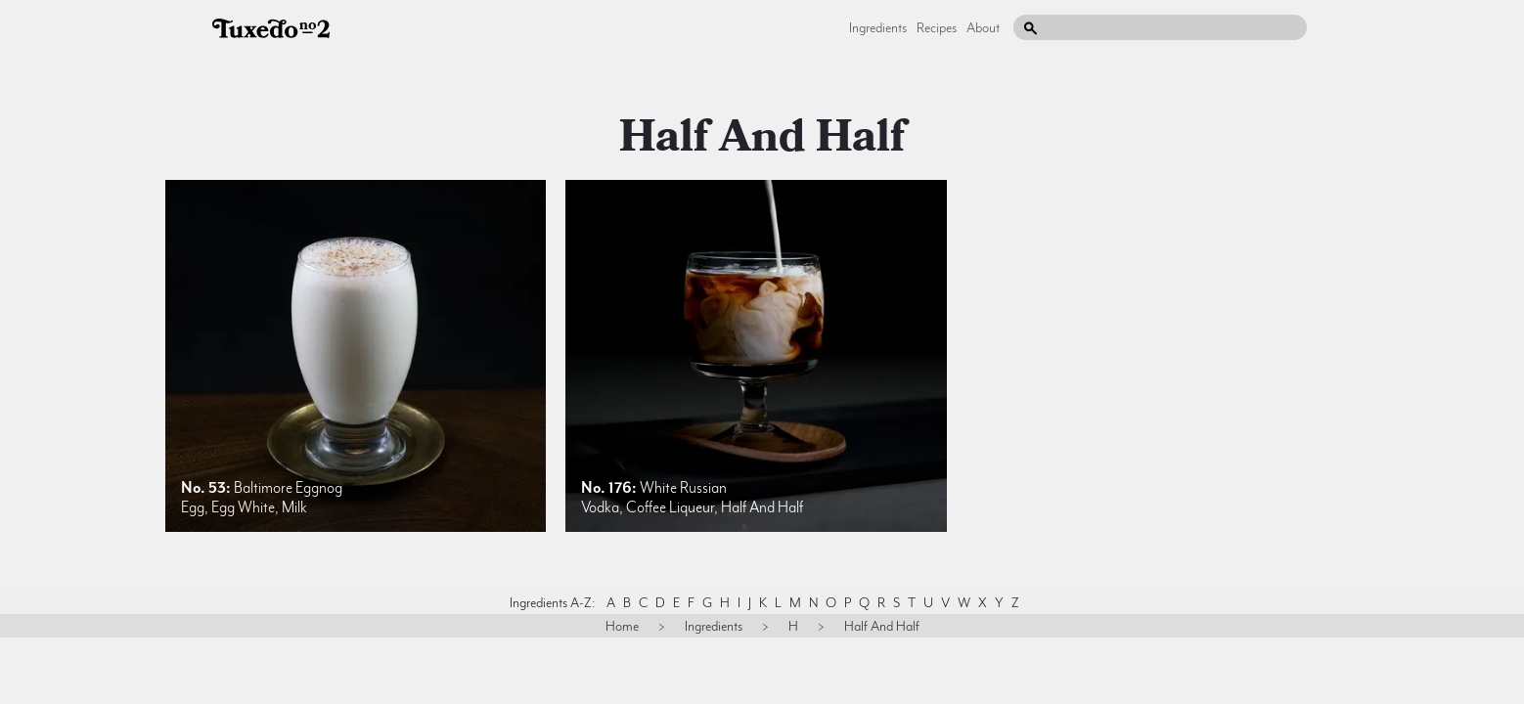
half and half (762, 137)
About (983, 27)
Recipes (937, 27)
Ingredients (878, 27)
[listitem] (355, 356)
